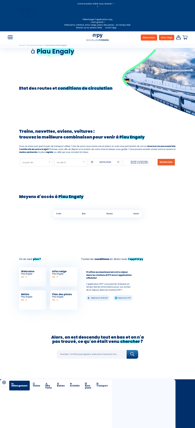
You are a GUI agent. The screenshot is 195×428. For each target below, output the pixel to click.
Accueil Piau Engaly (35, 45)
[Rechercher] (166, 162)
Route (110, 213)
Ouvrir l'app (110, 27)
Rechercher (132, 354)
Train (58, 213)
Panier (185, 37)
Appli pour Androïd (99, 298)
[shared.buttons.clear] (118, 162)
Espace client (178, 37)
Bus (84, 213)
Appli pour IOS (124, 298)
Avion (136, 213)
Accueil (22, 45)
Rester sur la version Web (89, 27)
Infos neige (166, 37)
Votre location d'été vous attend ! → (96, 3)
